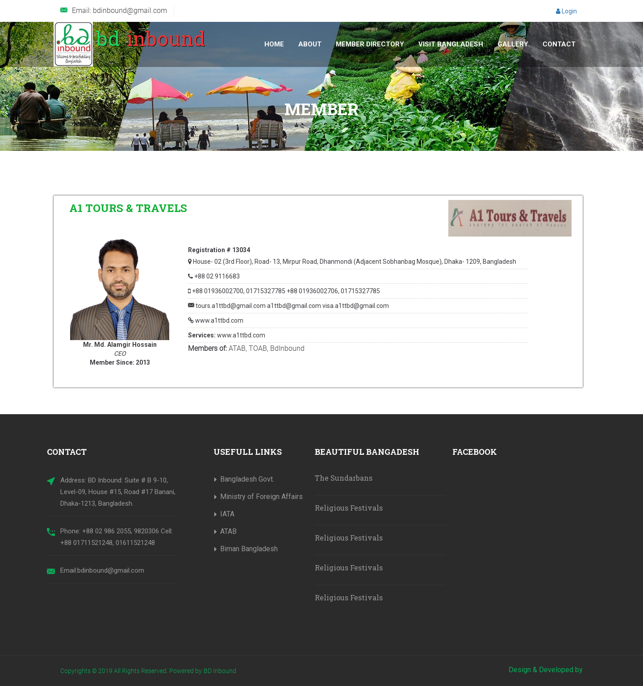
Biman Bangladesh (249, 549)
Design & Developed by (546, 669)
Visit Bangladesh (450, 44)
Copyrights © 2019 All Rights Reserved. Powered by (131, 670)
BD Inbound (220, 670)
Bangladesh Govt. (247, 479)
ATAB (228, 531)
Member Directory (370, 44)
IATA (227, 514)
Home (274, 44)
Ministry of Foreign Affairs (261, 496)
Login (566, 11)
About (310, 44)
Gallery (512, 44)
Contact (559, 44)
